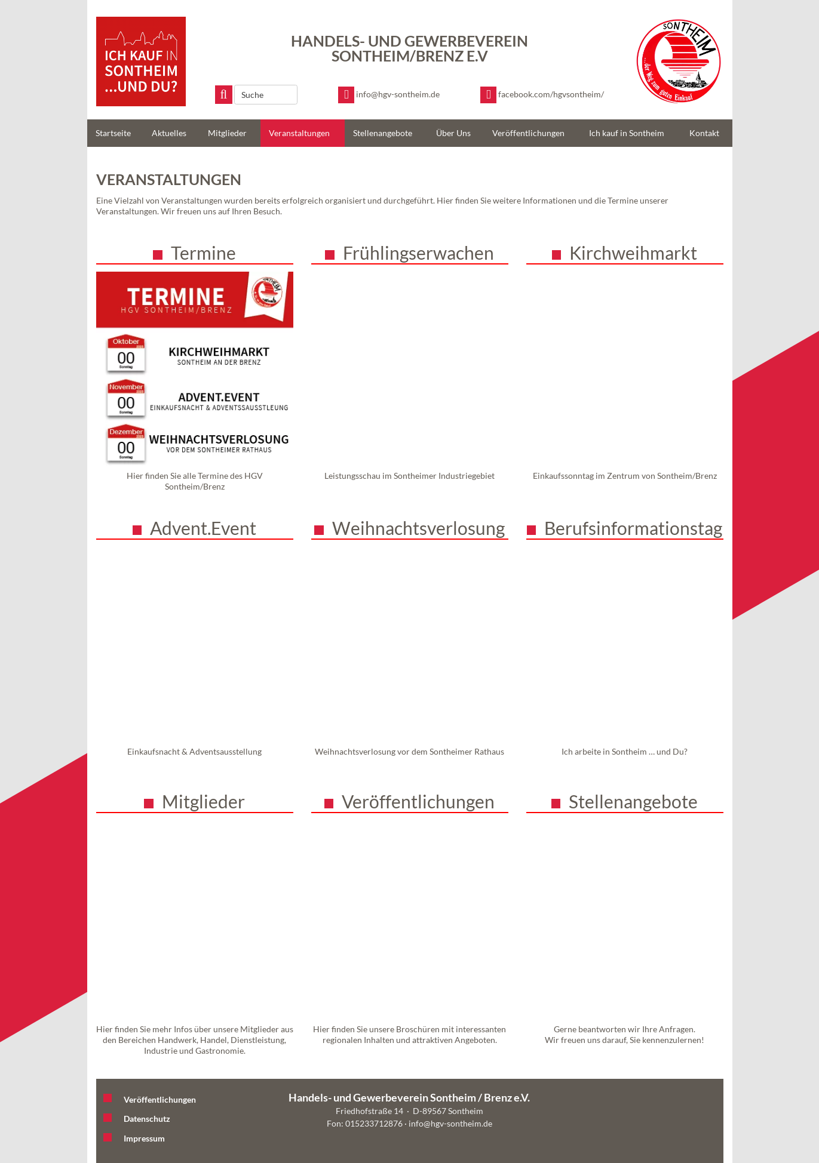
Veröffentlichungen (528, 133)
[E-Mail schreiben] (389, 95)
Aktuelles (169, 133)
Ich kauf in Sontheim (626, 133)
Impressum (144, 1138)
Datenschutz (147, 1118)
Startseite (113, 133)
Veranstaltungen (299, 133)
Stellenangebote (382, 133)
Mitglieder (227, 133)
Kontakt (704, 133)
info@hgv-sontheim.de (450, 1123)
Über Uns (453, 133)
